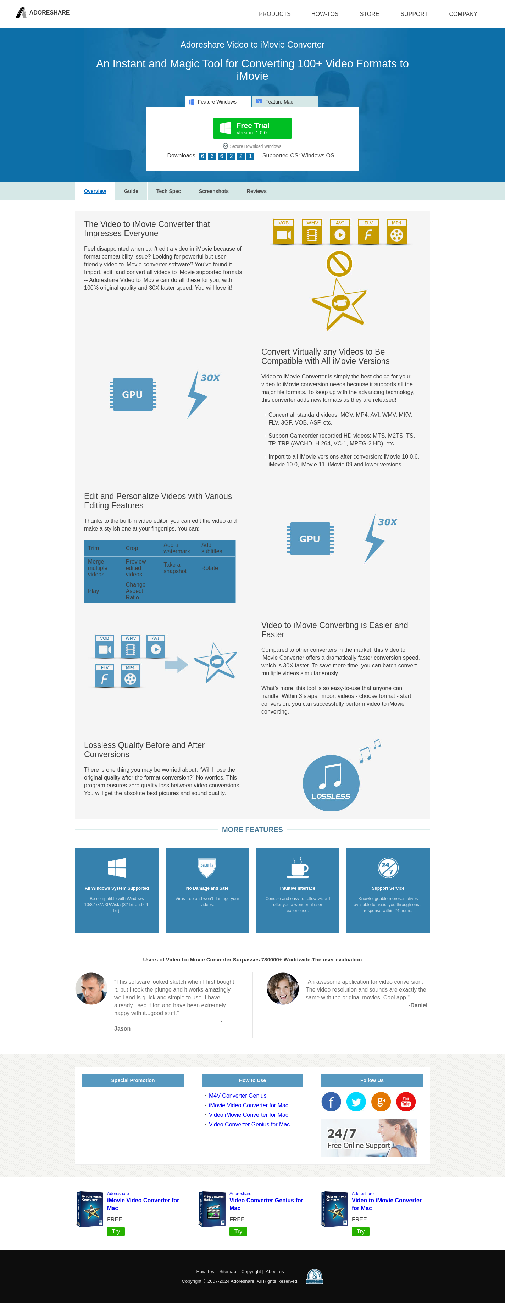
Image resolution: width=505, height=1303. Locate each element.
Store (369, 14)
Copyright (251, 1271)
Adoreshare (48, 13)
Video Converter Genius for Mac (249, 1124)
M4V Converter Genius (238, 1096)
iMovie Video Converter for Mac (248, 1105)
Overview (95, 191)
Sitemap (227, 1271)
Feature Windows (213, 102)
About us (275, 1271)
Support (414, 14)
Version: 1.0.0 (253, 128)
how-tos (325, 14)
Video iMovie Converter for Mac (248, 1115)
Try (116, 1232)
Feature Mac (274, 102)
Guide (131, 191)
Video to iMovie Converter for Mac (387, 1201)
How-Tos (205, 1271)
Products (275, 14)
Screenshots (214, 191)
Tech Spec (168, 191)
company (463, 14)
